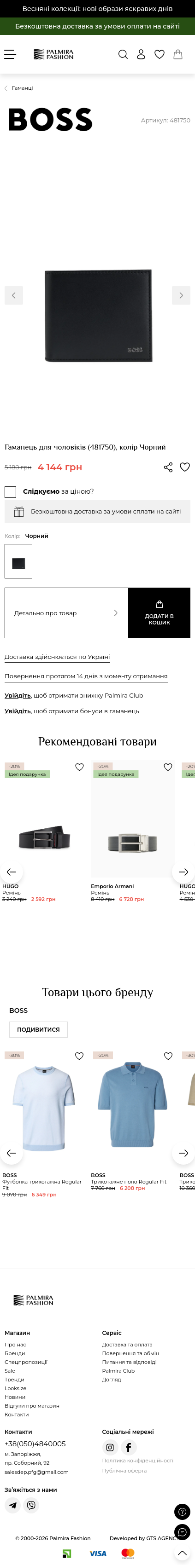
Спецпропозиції (26, 1362)
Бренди (15, 1353)
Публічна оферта (124, 1470)
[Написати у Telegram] (13, 1505)
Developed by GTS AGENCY (145, 1538)
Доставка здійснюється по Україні (57, 656)
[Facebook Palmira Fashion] (129, 1447)
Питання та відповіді (129, 1362)
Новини (15, 1397)
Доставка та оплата (127, 1344)
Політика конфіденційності (138, 1460)
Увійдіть (18, 695)
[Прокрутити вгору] (182, 1552)
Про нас (15, 1344)
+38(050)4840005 (35, 1443)
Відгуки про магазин (32, 1406)
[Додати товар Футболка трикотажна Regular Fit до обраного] (79, 1056)
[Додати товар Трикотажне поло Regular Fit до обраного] (168, 1056)
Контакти (17, 1414)
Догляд (111, 1379)
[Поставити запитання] (182, 1512)
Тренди (14, 1379)
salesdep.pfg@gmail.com (37, 1472)
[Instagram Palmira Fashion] (110, 1447)
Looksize (15, 1388)
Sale (10, 1371)
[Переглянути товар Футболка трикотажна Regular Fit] (44, 1147)
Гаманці (22, 88)
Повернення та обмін (131, 1353)
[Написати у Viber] (31, 1505)
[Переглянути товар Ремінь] (133, 847)
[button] (14, 295)
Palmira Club (118, 1371)
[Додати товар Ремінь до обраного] (79, 767)
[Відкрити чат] (182, 1532)
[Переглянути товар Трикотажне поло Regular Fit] (133, 1144)
